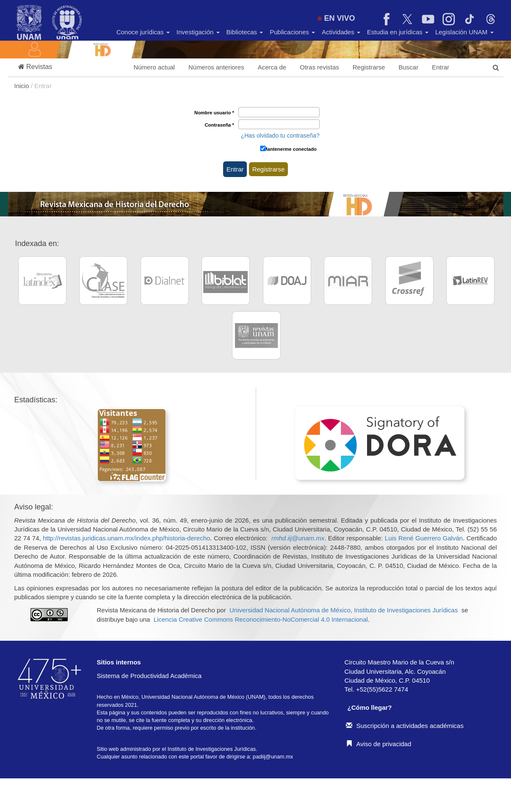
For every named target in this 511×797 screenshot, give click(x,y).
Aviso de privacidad (379, 743)
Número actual (154, 67)
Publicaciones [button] (292, 32)
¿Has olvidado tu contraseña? (280, 135)
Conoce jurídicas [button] (143, 32)
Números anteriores (216, 67)
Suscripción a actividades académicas (405, 725)
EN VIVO (336, 18)
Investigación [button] (198, 32)
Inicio (22, 85)
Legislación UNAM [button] (464, 32)
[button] (35, 67)
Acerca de (272, 67)
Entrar (440, 67)
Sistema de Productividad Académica (149, 675)
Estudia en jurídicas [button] (397, 32)
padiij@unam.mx (273, 756)
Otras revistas (319, 67)
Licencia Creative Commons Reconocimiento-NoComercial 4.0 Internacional (261, 619)
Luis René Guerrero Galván (424, 538)
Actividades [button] (341, 32)
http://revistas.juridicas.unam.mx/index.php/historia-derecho (126, 538)
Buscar (408, 67)
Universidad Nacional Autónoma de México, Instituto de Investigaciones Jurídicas (343, 610)
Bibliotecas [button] (244, 32)
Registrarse (369, 67)
